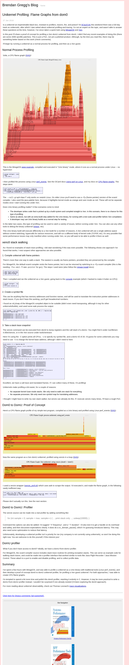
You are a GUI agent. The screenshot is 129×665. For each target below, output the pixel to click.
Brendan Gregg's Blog (20, 5)
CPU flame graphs (106, 182)
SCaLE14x (86, 25)
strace (36, 226)
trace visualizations (78, 586)
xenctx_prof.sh (31, 485)
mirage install (82, 267)
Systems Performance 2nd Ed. (62, 638)
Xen (80, 30)
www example (28, 167)
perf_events (41, 182)
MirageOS (70, 30)
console (69, 279)
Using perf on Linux (74, 182)
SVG (28, 55)
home (42, 6)
